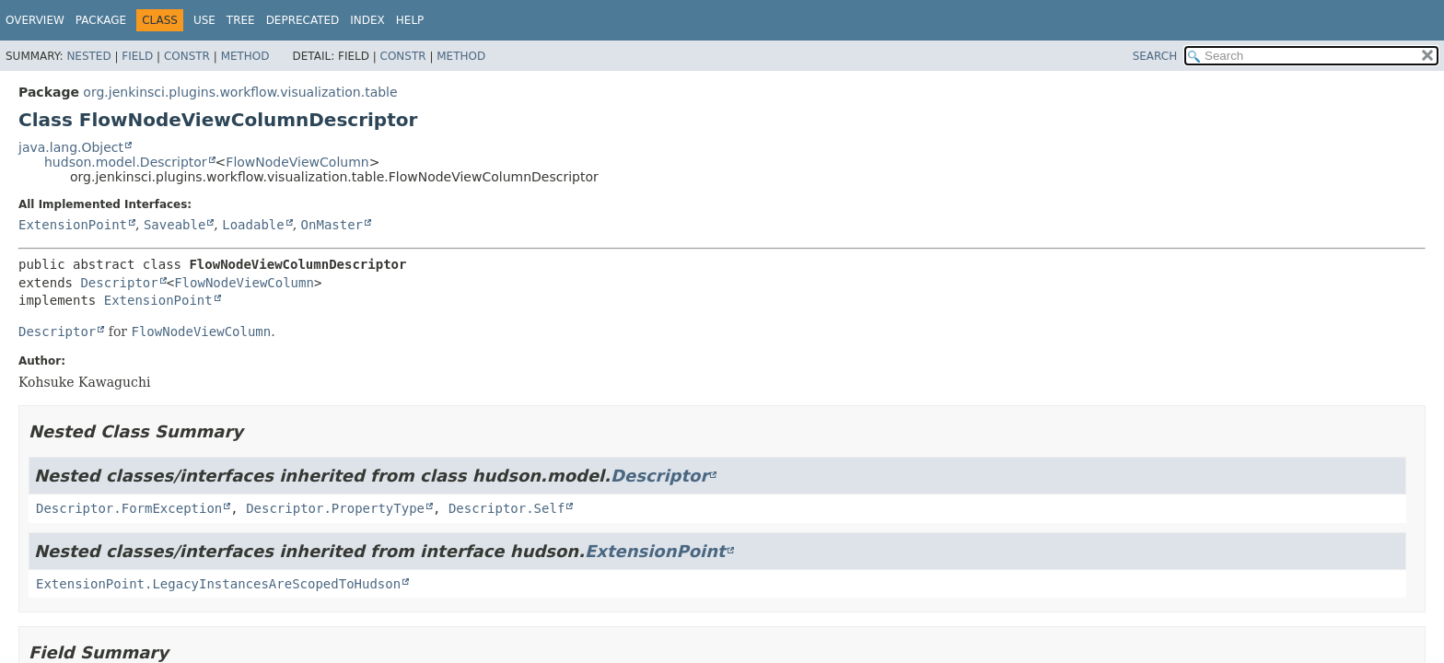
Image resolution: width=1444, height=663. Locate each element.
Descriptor (118, 282)
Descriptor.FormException (129, 508)
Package (101, 20)
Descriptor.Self (506, 508)
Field (137, 56)
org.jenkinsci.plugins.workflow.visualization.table (240, 92)
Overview (35, 20)
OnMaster (332, 224)
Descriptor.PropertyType (335, 508)
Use (204, 20)
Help (410, 20)
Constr (187, 56)
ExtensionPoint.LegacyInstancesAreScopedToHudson (218, 583)
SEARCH (1155, 56)
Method (245, 56)
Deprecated (303, 20)
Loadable (253, 224)
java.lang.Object (70, 147)
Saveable (174, 224)
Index (367, 20)
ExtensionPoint (72, 224)
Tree (241, 20)
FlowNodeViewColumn (297, 162)
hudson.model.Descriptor (125, 162)
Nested (88, 56)
